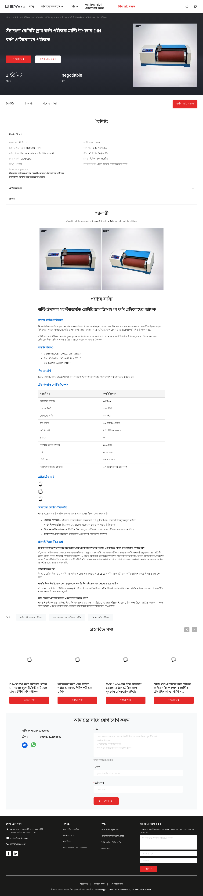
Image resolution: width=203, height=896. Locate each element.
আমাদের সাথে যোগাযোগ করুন (75, 847)
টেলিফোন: (100, 783)
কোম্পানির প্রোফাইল (71, 829)
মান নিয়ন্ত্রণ (67, 841)
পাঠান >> (148, 869)
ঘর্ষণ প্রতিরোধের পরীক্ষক (31, 617)
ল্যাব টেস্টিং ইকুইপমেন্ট (110, 830)
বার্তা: (97, 729)
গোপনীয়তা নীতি (116, 884)
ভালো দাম (18, 59)
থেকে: (98, 766)
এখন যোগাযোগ (106, 800)
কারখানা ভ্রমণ (68, 835)
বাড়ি (8, 17)
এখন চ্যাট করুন (48, 59)
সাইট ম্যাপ (84, 884)
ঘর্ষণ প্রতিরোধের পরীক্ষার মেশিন (67, 617)
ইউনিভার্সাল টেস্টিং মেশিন (111, 842)
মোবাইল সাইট (99, 884)
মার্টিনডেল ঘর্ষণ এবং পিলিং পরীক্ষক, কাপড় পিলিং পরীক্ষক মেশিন (75, 688)
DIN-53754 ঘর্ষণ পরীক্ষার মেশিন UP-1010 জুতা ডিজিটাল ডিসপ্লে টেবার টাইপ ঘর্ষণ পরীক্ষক (28, 688)
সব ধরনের (106, 848)
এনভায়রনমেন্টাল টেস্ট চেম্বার (113, 836)
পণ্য (14, 17)
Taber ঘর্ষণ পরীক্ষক (100, 617)
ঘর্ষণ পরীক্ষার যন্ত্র (26, 17)
